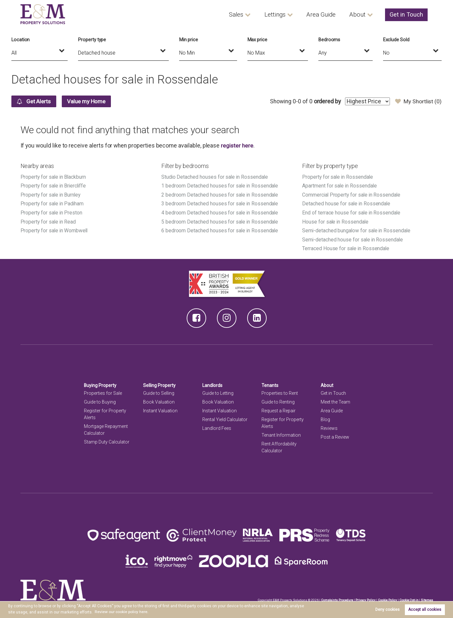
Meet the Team (335, 400)
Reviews (329, 427)
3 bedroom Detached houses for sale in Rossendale (220, 203)
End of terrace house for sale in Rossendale (351, 212)
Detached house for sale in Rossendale (346, 203)
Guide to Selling (158, 391)
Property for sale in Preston (51, 212)
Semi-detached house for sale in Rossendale (353, 238)
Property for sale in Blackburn (53, 177)
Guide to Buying (100, 400)
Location (20, 39)
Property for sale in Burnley (51, 194)
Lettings (281, 14)
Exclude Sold (396, 39)
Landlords (212, 383)
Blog (325, 418)
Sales (243, 14)
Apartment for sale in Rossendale (340, 186)
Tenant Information (281, 433)
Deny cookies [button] (387, 609)
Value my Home (89, 101)
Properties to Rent (279, 391)
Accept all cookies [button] (424, 609)
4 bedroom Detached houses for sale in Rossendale (220, 212)
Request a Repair (278, 409)
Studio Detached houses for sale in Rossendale (215, 177)
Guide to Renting (278, 400)
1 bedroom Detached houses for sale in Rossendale (220, 186)
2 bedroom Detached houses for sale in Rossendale (220, 194)
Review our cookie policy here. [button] (122, 612)
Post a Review (335, 435)
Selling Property (159, 383)
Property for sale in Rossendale (338, 177)
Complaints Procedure (335, 598)
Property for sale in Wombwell (54, 229)
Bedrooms (329, 39)
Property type (92, 39)
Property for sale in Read (48, 221)
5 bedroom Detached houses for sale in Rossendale (220, 221)
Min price (188, 39)
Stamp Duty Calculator (107, 440)
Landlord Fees (216, 427)
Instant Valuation (160, 409)
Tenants (269, 383)
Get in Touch (407, 14)
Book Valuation (159, 400)
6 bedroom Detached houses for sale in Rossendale (220, 229)
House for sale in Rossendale (335, 221)
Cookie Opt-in (408, 598)
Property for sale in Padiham (52, 203)
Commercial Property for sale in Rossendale (352, 194)
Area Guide (326, 14)
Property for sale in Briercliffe (53, 186)
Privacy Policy (364, 598)
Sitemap (426, 598)
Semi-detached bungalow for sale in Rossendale (357, 229)
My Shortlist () (418, 101)
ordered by (326, 101)
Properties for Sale (103, 391)
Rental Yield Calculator (225, 418)
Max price (257, 39)
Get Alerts (34, 101)
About (360, 14)
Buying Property (100, 383)
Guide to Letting (217, 391)
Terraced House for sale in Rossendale (346, 247)
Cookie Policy (386, 598)
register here (237, 145)
